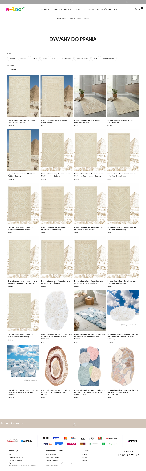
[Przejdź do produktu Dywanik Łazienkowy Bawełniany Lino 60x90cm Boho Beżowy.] (123, 203)
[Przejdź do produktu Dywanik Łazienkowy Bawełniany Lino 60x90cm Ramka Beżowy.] (123, 257)
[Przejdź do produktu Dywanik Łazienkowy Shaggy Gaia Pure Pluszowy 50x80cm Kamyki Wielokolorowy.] (123, 366)
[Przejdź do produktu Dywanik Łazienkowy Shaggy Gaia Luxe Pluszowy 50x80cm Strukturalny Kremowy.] (57, 310)
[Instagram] (123, 454)
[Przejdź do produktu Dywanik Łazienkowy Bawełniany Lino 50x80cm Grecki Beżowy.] (123, 150)
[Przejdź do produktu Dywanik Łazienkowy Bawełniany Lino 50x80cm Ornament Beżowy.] (23, 203)
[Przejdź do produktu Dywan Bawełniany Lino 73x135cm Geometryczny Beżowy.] (23, 96)
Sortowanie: (11, 65)
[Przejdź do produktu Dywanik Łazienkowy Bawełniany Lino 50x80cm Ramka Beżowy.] (57, 203)
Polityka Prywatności (15, 460)
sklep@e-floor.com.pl (107, 2)
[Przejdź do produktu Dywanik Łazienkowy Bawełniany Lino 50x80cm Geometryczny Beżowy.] (90, 150)
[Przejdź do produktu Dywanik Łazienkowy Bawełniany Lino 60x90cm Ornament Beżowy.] (90, 257)
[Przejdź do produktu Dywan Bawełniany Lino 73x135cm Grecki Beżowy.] (57, 96)
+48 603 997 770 (121, 2)
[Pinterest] (128, 454)
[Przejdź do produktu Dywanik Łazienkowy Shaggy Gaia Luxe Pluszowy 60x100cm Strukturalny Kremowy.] (123, 310)
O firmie (84, 454)
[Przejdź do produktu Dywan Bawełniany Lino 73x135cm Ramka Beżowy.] (123, 96)
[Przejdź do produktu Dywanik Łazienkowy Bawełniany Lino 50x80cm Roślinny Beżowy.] (90, 203)
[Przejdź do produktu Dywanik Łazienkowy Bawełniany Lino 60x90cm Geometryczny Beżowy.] (23, 257)
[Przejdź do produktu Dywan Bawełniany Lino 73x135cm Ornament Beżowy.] (90, 96)
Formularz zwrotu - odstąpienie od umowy (59, 463)
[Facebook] (119, 454)
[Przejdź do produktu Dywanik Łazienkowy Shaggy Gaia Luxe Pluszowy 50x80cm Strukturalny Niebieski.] (90, 310)
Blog (10, 454)
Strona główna (61, 18)
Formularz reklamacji (52, 466)
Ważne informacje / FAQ (16, 457)
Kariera (84, 460)
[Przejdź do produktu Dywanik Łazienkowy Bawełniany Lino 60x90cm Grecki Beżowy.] (57, 257)
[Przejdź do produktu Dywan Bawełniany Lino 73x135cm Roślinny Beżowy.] (23, 150)
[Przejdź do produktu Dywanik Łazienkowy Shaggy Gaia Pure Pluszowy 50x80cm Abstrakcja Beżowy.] (57, 366)
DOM (71, 18)
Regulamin (12, 463)
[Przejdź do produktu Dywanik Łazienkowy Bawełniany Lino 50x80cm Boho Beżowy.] (57, 150)
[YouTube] (132, 454)
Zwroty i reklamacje (52, 460)
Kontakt (84, 457)
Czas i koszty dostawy (52, 457)
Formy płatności (51, 454)
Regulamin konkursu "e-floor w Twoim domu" (22, 466)
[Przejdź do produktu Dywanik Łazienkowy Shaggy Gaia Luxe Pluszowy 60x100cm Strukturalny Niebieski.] (23, 366)
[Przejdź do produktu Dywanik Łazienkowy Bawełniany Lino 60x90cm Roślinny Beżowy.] (23, 310)
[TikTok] (137, 454)
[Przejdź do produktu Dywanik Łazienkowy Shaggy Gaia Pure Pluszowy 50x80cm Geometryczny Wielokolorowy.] (90, 366)
